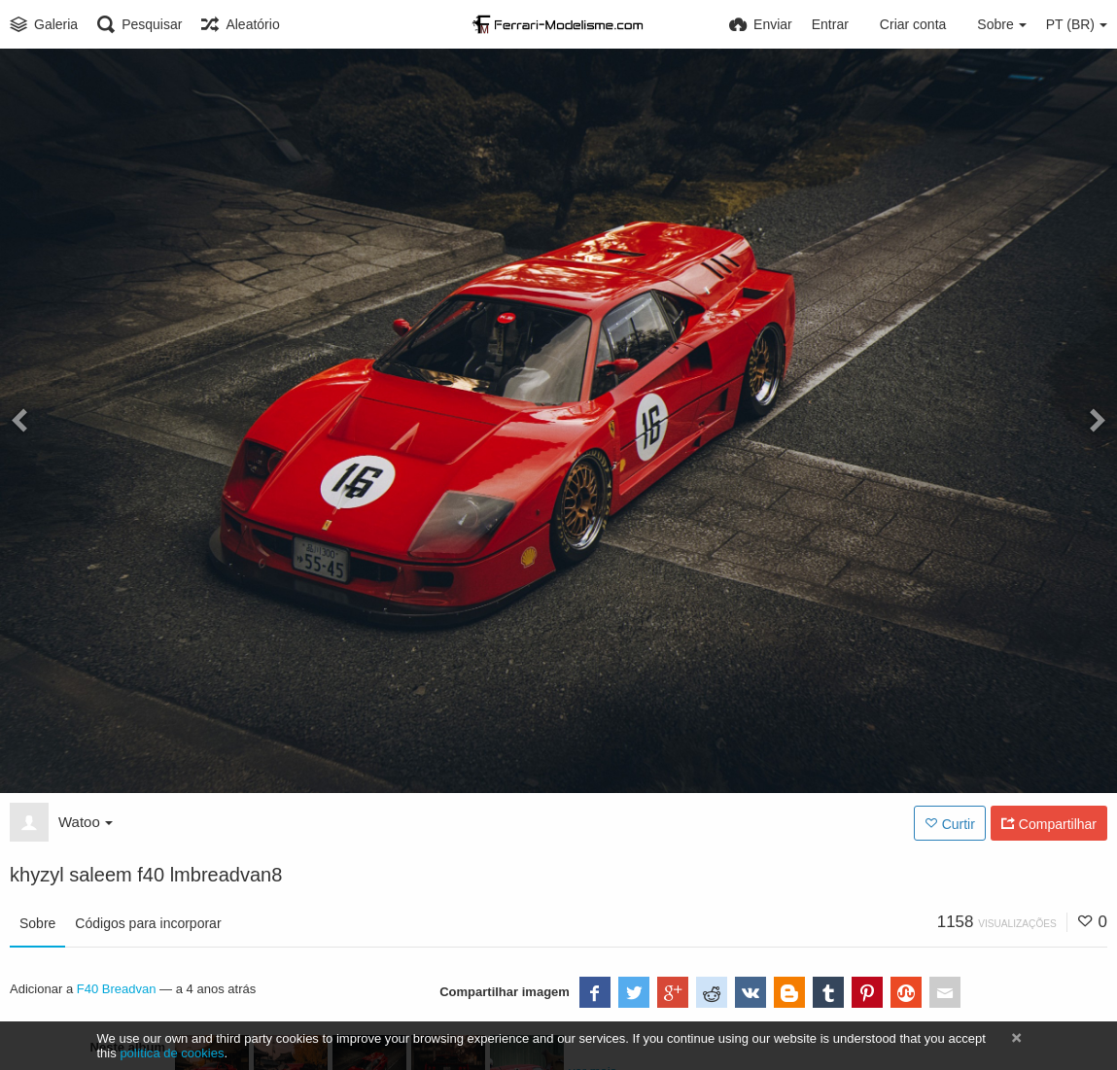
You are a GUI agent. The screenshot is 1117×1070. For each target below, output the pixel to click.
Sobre (37, 923)
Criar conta (913, 24)
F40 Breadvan (117, 989)
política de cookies (172, 1053)
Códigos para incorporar (148, 923)
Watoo (85, 821)
